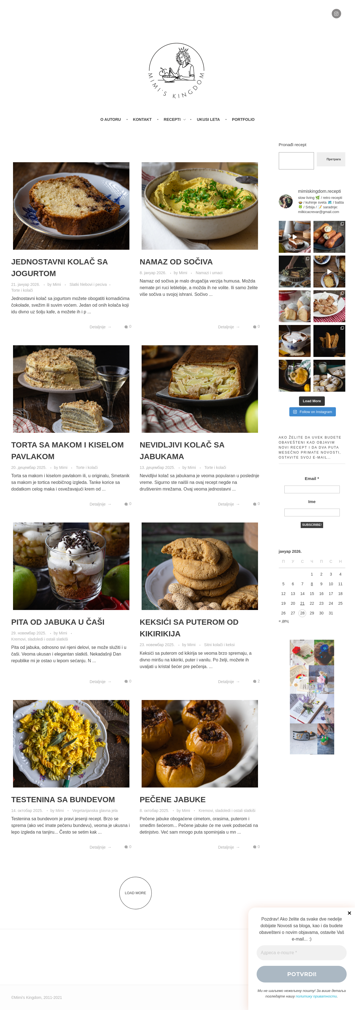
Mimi (57, 284)
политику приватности (316, 996)
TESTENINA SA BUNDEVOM (63, 799)
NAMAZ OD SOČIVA (176, 262)
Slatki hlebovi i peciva (88, 284)
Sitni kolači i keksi (219, 644)
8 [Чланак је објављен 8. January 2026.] (312, 584)
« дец (284, 621)
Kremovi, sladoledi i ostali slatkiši (39, 639)
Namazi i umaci (209, 273)
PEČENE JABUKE (173, 799)
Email (312, 478)
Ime (312, 501)
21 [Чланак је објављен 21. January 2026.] (302, 603)
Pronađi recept (293, 144)
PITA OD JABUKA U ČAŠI (58, 622)
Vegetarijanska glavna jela (95, 810)
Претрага (333, 159)
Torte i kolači (22, 290)
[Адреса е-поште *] (302, 952)
